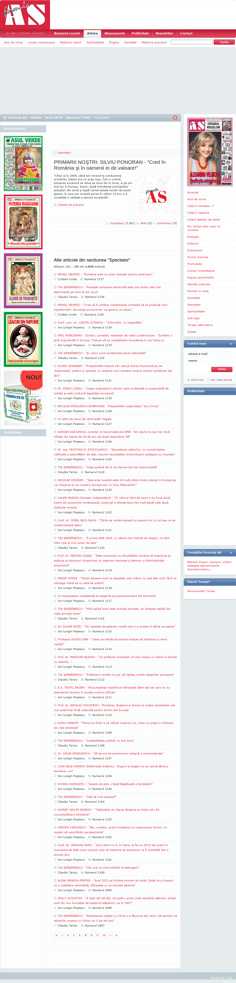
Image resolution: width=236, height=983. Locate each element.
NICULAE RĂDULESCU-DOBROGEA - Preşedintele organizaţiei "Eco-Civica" (108, 406)
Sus (229, 977)
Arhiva (92, 33)
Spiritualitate (95, 42)
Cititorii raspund (198, 212)
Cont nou (197, 379)
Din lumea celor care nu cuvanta (203, 228)
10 (104, 935)
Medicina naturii (70, 42)
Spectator (64, 152)
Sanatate (130, 42)
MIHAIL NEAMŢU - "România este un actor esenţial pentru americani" (105, 274)
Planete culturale (198, 284)
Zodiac (192, 331)
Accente (192, 192)
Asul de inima (13, 42)
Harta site (217, 977)
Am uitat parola (221, 379)
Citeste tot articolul (71, 204)
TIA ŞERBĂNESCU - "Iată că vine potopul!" (87, 796)
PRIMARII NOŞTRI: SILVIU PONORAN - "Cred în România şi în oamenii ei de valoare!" (110, 165)
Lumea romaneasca (41, 42)
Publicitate (140, 33)
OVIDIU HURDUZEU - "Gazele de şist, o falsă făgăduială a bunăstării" (105, 783)
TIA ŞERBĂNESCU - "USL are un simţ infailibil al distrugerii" (99, 867)
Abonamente (114, 33)
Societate (193, 297)
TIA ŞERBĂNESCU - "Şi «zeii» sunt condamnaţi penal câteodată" (102, 353)
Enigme (114, 42)
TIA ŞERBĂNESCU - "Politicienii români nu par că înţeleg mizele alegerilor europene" (116, 674)
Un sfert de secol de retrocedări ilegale (84, 418)
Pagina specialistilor (200, 277)
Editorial (193, 243)
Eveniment (194, 250)
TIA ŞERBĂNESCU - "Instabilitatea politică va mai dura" (96, 740)
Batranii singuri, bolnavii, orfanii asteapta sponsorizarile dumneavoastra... (209, 565)
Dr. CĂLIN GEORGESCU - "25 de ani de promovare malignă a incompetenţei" (111, 753)
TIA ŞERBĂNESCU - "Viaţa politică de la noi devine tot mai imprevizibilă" (108, 467)
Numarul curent (67, 33)
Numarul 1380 (78, 117)
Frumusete (194, 263)
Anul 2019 (53, 117)
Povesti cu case (198, 291)
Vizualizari (122, 223)
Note (146, 223)
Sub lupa (193, 318)
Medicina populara (154, 42)
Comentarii (167, 223)
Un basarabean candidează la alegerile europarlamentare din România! (107, 595)
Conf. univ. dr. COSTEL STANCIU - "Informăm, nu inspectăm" (100, 322)
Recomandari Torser (201, 591)
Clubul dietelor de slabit (203, 219)
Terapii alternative (200, 324)
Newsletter (164, 33)
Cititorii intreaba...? (200, 205)
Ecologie (193, 236)
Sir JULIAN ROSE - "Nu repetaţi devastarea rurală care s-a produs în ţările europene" (117, 626)
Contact (186, 33)
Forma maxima (197, 257)
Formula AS (17, 117)
